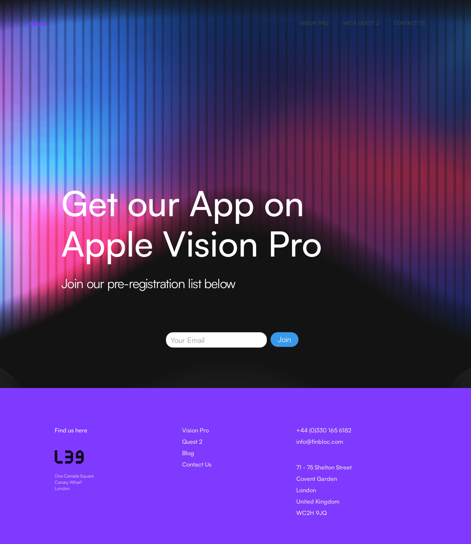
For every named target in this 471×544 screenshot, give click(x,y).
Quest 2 (192, 441)
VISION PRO (314, 23)
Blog (188, 453)
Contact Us (196, 464)
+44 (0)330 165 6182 (323, 430)
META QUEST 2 (361, 23)
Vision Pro (195, 430)
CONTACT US (409, 23)
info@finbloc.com (319, 441)
